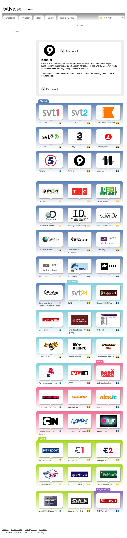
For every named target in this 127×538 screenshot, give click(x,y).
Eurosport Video (45, 485)
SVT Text (100, 330)
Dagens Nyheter (74, 357)
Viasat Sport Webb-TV (48, 511)
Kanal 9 (71, 171)
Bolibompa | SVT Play (48, 407)
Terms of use (16, 529)
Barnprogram (101, 431)
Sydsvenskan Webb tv (48, 383)
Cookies (42, 529)
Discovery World (45, 250)
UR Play (42, 202)
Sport (51, 18)
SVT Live (42, 147)
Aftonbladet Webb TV (105, 357)
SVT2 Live (72, 123)
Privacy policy (31, 529)
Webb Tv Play (67, 18)
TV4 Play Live (102, 147)
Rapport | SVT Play (104, 303)
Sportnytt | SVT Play (76, 485)
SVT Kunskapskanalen (105, 123)
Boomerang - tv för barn (77, 431)
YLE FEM (100, 277)
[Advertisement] (42, 3)
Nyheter (26, 18)
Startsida (10, 18)
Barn (38, 18)
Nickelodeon (73, 407)
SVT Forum (43, 330)
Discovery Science (103, 226)
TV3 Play (71, 147)
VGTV (70, 383)
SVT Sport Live (45, 460)
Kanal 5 (42, 171)
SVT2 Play (43, 277)
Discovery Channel (46, 226)
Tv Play (41, 532)
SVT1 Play (100, 250)
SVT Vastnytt (101, 511)
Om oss (5, 529)
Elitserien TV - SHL (75, 511)
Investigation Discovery (77, 226)
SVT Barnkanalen (103, 383)
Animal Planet (102, 202)
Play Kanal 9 (52, 89)
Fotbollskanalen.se (104, 485)
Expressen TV (44, 357)
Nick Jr (99, 407)
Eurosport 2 (101, 460)
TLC (69, 202)
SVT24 (70, 303)
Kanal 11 (100, 171)
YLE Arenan (72, 277)
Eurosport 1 (72, 460)
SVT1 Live (43, 123)
